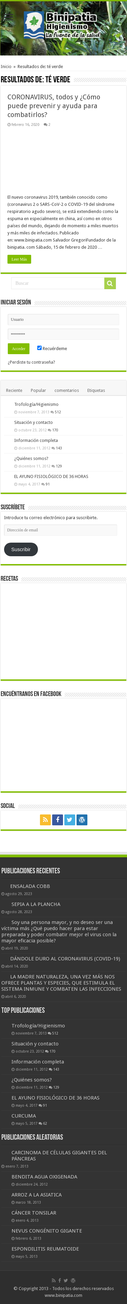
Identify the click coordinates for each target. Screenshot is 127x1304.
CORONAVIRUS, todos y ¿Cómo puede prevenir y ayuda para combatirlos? (53, 106)
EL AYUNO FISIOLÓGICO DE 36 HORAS (51, 476)
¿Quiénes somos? (31, 458)
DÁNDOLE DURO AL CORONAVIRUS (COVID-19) (65, 959)
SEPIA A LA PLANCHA (36, 904)
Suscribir (20, 549)
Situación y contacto (33, 422)
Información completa (36, 440)
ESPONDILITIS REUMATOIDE (45, 1249)
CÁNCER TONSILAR (34, 1213)
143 (59, 448)
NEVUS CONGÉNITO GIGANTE (47, 1231)
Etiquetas (96, 390)
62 (45, 1123)
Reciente (14, 390)
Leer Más (19, 259)
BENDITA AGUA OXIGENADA (44, 1177)
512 (58, 412)
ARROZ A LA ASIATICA (37, 1195)
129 (59, 466)
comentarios (67, 390)
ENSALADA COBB (30, 886)
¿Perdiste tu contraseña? (31, 362)
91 (48, 484)
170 (55, 430)
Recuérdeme (52, 348)
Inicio (6, 66)
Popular (38, 390)
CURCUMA (24, 1116)
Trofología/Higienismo (36, 404)
